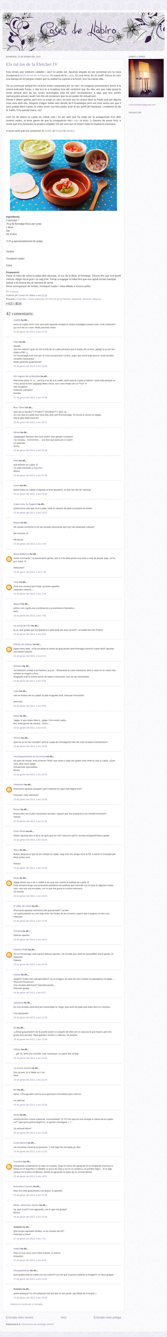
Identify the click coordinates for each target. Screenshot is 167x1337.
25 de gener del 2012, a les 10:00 (30, 1133)
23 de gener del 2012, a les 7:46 (30, 615)
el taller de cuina (22, 906)
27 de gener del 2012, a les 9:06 (30, 1260)
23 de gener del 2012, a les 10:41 (30, 774)
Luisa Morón (20, 1143)
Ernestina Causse (23, 1186)
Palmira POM (20, 949)
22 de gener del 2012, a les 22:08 (30, 366)
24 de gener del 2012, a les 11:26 (30, 1017)
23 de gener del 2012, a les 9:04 (30, 727)
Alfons (17, 1049)
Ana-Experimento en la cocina (30, 756)
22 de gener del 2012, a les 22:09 (30, 397)
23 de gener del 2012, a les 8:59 (30, 706)
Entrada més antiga (107, 1317)
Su (15, 1027)
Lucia (16, 485)
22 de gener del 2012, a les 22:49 (30, 494)
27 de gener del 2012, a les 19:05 (30, 1297)
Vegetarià (76, 299)
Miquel (17, 604)
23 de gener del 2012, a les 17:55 (30, 921)
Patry (16, 716)
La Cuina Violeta (22, 1068)
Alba (16, 342)
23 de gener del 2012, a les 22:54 (30, 964)
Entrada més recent (19, 1317)
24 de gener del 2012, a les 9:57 (30, 992)
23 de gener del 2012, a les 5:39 (30, 544)
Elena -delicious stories (26, 1205)
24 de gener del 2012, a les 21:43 (30, 1079)
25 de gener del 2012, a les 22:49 (30, 1195)
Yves (16, 582)
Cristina (18, 931)
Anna (16, 1115)
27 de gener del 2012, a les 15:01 (30, 1279)
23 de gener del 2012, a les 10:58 (30, 799)
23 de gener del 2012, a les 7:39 (30, 593)
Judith (17, 320)
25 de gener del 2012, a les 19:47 (30, 1176)
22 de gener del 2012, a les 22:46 (30, 475)
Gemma (18, 666)
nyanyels (18, 1002)
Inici (63, 1317)
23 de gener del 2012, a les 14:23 (30, 868)
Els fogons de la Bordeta (27, 376)
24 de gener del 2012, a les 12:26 (30, 1039)
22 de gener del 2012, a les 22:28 (30, 450)
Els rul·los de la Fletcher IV (32, 64)
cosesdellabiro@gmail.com (142, 104)
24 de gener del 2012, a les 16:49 (30, 1058)
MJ (15, 1089)
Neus (16, 850)
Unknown (19, 784)
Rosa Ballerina (21, 554)
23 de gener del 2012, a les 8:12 (30, 656)
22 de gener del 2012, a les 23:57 (30, 512)
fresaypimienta (21, 1270)
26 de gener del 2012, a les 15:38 (30, 1217)
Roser (17, 809)
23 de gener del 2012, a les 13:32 (30, 839)
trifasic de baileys (23, 644)
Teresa (17, 738)
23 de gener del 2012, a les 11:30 (30, 821)
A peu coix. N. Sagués (25, 504)
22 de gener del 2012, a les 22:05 (30, 331)
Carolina (18, 1161)
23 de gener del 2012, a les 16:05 (30, 896)
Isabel (17, 1248)
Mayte (17, 522)
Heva (16, 878)
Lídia (16, 691)
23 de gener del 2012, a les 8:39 (30, 681)
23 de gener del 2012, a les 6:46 (30, 572)
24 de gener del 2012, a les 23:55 (30, 1105)
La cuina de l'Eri (22, 625)
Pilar (16, 460)
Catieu (17, 974)
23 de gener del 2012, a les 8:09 (30, 634)
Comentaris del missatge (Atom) (37, 1324)
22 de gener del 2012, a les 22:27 (30, 422)
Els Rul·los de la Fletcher (57, 299)
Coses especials (36, 299)
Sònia (17, 432)
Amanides (22, 299)
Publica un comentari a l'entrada (26, 1304)
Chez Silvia (19, 831)
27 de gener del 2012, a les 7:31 (30, 1238)
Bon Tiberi (19, 407)
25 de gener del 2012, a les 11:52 (30, 1151)
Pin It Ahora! (12, 291)
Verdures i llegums (91, 299)
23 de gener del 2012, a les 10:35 (30, 746)
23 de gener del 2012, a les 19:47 (30, 939)
